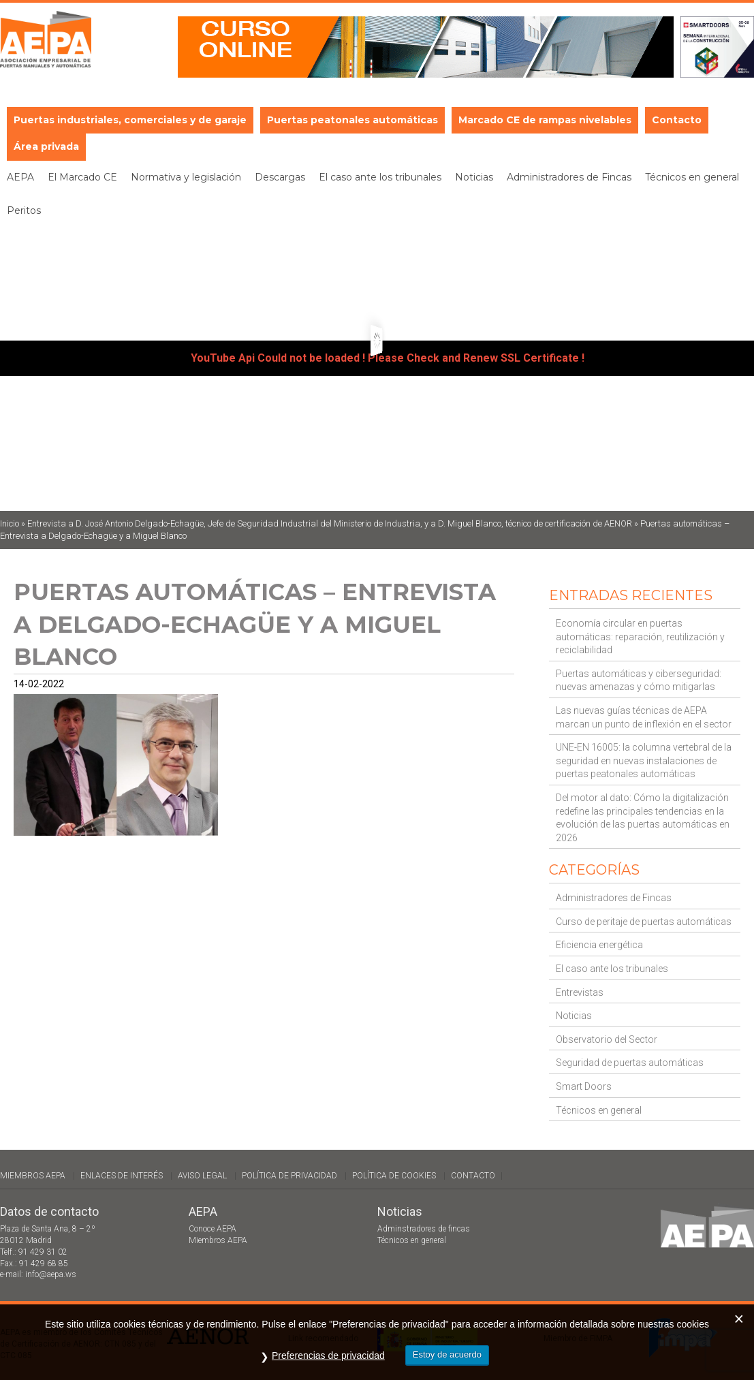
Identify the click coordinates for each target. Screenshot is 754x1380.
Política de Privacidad (289, 1175)
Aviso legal (202, 1175)
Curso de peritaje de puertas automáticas (644, 921)
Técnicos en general (599, 1110)
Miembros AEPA (32, 1175)
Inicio (9, 523)
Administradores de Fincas (614, 897)
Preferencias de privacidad (328, 1355)
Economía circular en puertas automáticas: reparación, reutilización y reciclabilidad (640, 636)
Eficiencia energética (599, 944)
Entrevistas (579, 992)
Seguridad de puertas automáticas (630, 1062)
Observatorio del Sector (606, 1039)
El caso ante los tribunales (612, 968)
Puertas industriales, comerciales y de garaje (130, 120)
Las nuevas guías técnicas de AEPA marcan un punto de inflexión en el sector (644, 717)
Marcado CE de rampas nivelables (544, 120)
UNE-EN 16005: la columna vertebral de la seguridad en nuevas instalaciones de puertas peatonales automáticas (644, 760)
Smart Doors (584, 1086)
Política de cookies (394, 1175)
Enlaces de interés (121, 1175)
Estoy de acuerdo (447, 1354)
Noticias (574, 1015)
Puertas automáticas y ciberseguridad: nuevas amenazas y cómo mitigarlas (638, 680)
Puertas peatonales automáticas (352, 120)
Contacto (677, 120)
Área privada (46, 146)
